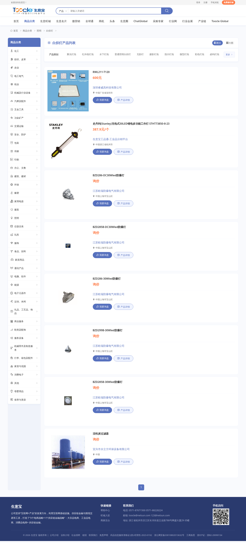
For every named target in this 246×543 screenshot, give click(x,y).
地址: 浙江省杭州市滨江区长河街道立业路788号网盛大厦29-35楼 (156, 522)
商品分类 (29, 21)
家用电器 (24, 201)
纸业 (24, 85)
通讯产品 (24, 268)
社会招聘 (76, 537)
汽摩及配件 (24, 101)
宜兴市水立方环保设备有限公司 (111, 451)
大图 (229, 43)
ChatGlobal (141, 21)
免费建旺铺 (228, 2)
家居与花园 (24, 366)
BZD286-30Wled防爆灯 (107, 280)
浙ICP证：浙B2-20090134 (209, 537)
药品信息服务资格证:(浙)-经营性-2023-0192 (131, 537)
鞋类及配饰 (24, 330)
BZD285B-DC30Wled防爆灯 (109, 228)
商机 (101, 21)
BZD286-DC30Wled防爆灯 (108, 176)
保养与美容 (24, 400)
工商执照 (190, 537)
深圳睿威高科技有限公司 (107, 87)
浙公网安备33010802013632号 (169, 537)
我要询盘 (102, 100)
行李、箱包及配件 (24, 358)
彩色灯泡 (196, 54)
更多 (229, 54)
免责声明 (104, 537)
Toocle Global (220, 21)
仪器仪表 (24, 226)
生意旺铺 (45, 21)
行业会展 (187, 21)
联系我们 (93, 537)
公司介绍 (54, 537)
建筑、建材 (24, 176)
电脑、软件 (24, 277)
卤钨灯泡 (211, 54)
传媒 (24, 151)
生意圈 (124, 21)
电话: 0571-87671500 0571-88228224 (143, 512)
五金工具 (24, 110)
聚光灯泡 (71, 54)
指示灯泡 (167, 54)
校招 (84, 537)
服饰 (24, 243)
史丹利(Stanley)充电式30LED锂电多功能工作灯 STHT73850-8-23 (131, 124)
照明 (39, 31)
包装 (24, 143)
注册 (205, 2)
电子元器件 (24, 293)
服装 (24, 210)
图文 (217, 43)
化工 (24, 51)
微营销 (76, 21)
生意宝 (34, 537)
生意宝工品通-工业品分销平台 (110, 139)
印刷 (24, 160)
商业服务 (24, 322)
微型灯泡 (181, 54)
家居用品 (24, 260)
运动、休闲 (24, 302)
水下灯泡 (103, 54)
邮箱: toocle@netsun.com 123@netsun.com (146, 517)
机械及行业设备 (24, 93)
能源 (24, 285)
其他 (24, 383)
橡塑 (24, 193)
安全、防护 (24, 135)
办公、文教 (24, 168)
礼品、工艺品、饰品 (24, 311)
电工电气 (24, 76)
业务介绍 (65, 537)
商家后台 (105, 522)
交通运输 (24, 126)
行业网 (173, 21)
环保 (24, 185)
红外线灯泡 (87, 54)
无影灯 (138, 54)
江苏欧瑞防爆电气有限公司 (108, 191)
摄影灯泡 (152, 54)
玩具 (24, 235)
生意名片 (61, 21)
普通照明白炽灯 (121, 54)
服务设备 (24, 338)
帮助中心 (105, 512)
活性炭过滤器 (101, 435)
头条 (112, 21)
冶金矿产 (24, 118)
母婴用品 (24, 392)
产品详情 (123, 100)
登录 (198, 2)
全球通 (89, 21)
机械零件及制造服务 (24, 348)
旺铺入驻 (105, 517)
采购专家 (158, 21)
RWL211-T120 (101, 72)
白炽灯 (49, 31)
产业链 (202, 21)
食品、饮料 (24, 252)
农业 (24, 68)
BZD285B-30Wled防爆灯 (107, 383)
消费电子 (24, 375)
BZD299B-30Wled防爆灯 (107, 332)
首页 (16, 21)
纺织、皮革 (24, 59)
